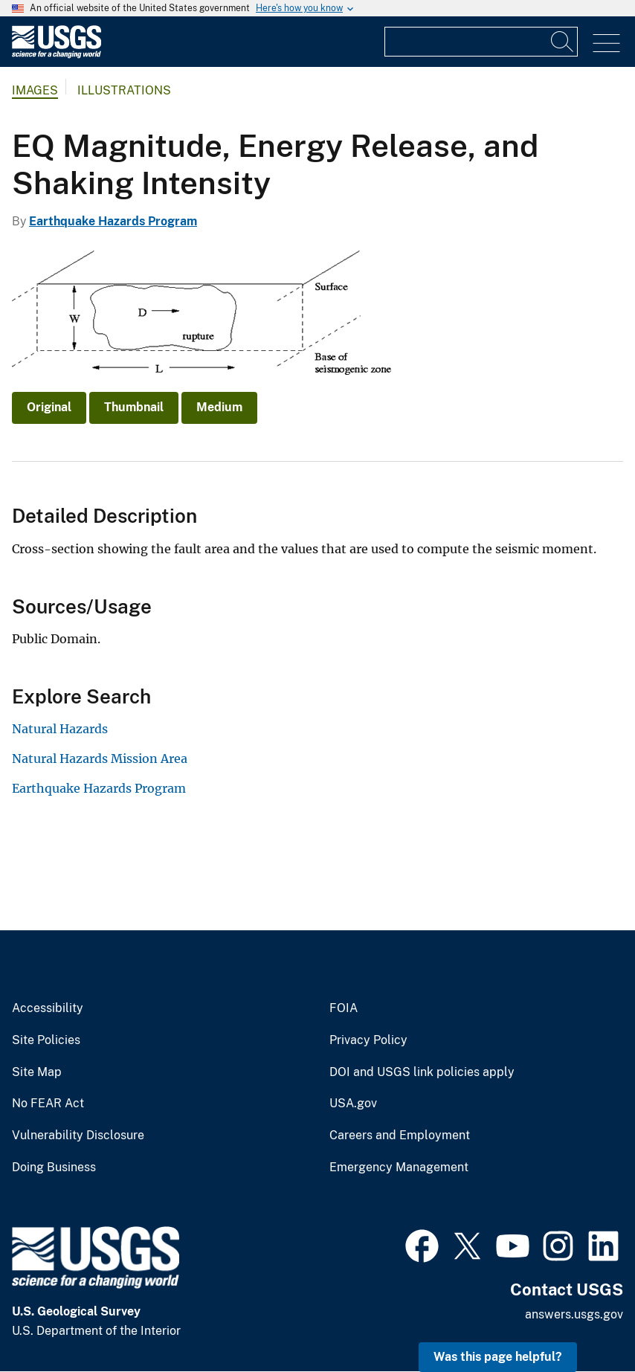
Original (49, 407)
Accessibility (47, 1008)
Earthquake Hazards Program (113, 221)
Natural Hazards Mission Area (99, 758)
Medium (219, 407)
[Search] (563, 42)
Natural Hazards (60, 728)
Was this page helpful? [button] (497, 1357)
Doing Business (54, 1167)
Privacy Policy (368, 1040)
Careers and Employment (399, 1135)
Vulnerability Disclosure (78, 1135)
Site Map (37, 1072)
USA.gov (353, 1103)
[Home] (56, 55)
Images (35, 90)
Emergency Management (398, 1167)
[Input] (481, 42)
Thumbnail (134, 407)
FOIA (343, 1008)
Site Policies (46, 1040)
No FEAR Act (48, 1103)
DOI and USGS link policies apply (422, 1072)
